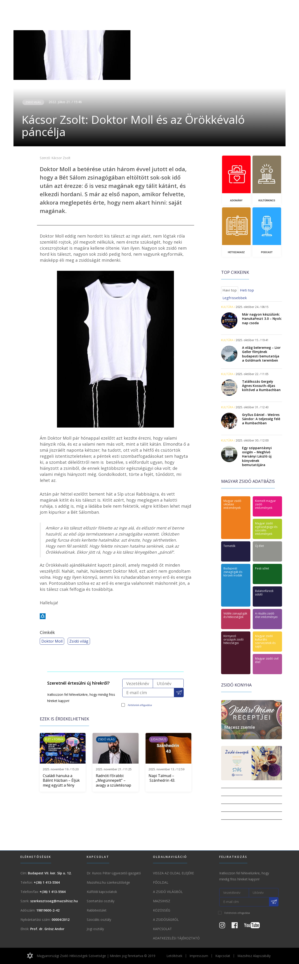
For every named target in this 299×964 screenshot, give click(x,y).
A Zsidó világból (168, 891)
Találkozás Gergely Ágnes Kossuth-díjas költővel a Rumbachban (261, 385)
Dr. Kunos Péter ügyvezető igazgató (114, 873)
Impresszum (198, 956)
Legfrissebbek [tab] (235, 297)
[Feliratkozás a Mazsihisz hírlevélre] (179, 692)
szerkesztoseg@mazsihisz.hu (54, 901)
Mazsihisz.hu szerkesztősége (108, 882)
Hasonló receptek (237, 733)
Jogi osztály (95, 929)
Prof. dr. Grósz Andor (47, 929)
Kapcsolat (162, 929)
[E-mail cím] (148, 692)
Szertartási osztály (100, 901)
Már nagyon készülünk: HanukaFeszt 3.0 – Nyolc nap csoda (262, 318)
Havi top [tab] (230, 290)
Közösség (161, 910)
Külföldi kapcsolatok (102, 891)
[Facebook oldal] (237, 926)
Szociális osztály (99, 919)
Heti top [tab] (247, 290)
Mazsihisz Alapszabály (254, 956)
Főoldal (160, 882)
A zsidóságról (166, 919)
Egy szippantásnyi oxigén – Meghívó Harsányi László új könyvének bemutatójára (257, 456)
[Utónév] (168, 683)
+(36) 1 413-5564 (47, 882)
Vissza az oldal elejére (173, 873)
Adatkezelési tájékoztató (176, 938)
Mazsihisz (161, 901)
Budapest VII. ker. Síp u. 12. (50, 873)
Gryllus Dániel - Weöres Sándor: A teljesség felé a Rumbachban (261, 418)
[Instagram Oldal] (225, 926)
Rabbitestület (96, 910)
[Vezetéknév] (137, 683)
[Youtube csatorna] (254, 926)
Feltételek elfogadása (140, 705)
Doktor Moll (52, 641)
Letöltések (174, 956)
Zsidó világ (33, 102)
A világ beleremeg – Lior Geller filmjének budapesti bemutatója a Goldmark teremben (261, 354)
